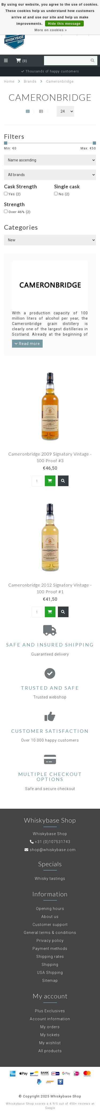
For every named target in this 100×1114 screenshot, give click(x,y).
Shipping (50, 964)
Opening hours (50, 908)
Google (50, 1108)
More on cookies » (50, 30)
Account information (50, 1019)
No (64, 194)
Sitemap (50, 980)
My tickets (50, 1035)
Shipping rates (50, 956)
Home (9, 81)
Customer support (50, 924)
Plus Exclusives (50, 1011)
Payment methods (50, 948)
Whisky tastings (50, 878)
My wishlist (50, 1043)
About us (50, 916)
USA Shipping (50, 972)
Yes (15, 194)
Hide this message (64, 24)
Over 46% (20, 212)
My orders (50, 1027)
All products (50, 1051)
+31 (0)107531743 (52, 842)
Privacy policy (50, 940)
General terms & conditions (50, 932)
